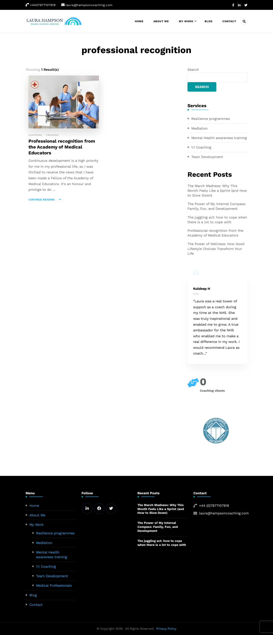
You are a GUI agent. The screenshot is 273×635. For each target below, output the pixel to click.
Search (193, 70)
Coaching (35, 135)
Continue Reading (41, 199)
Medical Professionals (54, 585)
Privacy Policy (166, 628)
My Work (186, 21)
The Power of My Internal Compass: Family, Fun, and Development (216, 206)
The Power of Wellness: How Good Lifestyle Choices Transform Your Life (215, 248)
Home (139, 21)
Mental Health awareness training (219, 138)
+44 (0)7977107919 (214, 506)
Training (52, 135)
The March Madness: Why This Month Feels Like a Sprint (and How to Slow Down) (217, 190)
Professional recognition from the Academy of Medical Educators (61, 147)
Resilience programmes (210, 119)
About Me (161, 21)
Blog (209, 21)
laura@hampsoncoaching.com (224, 513)
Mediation (199, 128)
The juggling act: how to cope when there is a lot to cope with (217, 219)
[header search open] (244, 21)
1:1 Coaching (201, 147)
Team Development (207, 157)
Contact (229, 21)
